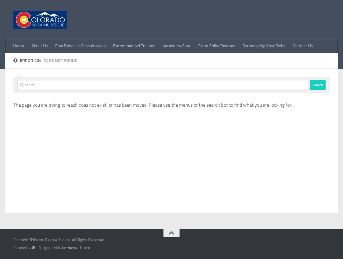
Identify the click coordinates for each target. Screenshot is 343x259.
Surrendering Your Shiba (264, 45)
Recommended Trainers (134, 45)
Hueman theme (78, 248)
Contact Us (303, 45)
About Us (39, 45)
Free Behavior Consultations (80, 45)
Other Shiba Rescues (216, 45)
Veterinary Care (176, 45)
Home (18, 45)
